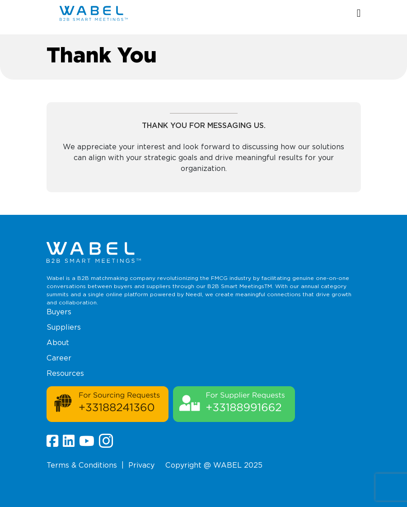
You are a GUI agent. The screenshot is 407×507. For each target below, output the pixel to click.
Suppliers (64, 327)
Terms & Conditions (82, 465)
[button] (359, 14)
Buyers (59, 312)
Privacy (141, 465)
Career (59, 358)
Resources (65, 373)
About (58, 342)
